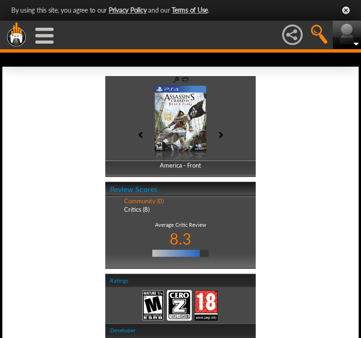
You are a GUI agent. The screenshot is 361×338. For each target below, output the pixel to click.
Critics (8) (136, 209)
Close (346, 10)
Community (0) (144, 201)
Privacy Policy (128, 10)
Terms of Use (190, 10)
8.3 (180, 239)
